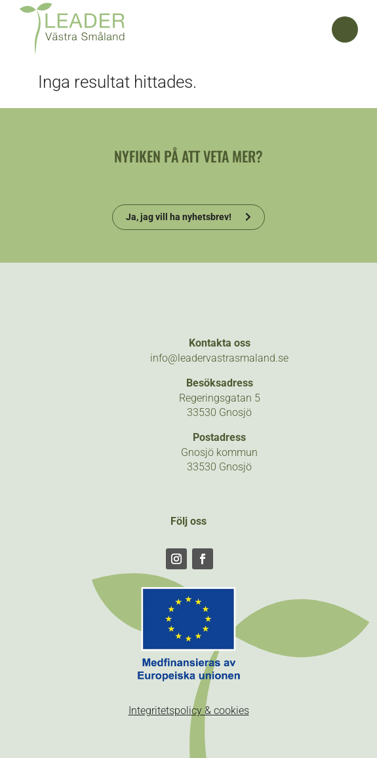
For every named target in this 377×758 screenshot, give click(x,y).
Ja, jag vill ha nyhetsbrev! (178, 217)
